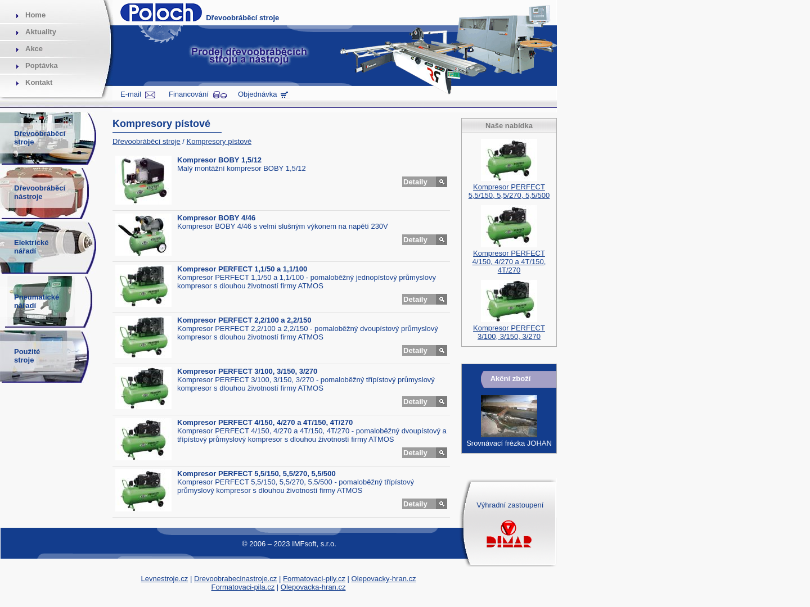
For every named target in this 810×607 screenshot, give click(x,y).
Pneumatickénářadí (36, 301)
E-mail (130, 94)
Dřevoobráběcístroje (39, 137)
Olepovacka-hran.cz (313, 587)
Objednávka (257, 94)
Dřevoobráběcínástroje (39, 192)
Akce (34, 48)
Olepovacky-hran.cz (384, 578)
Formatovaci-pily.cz (314, 578)
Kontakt (38, 82)
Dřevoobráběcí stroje (146, 141)
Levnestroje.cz (164, 578)
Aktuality (40, 32)
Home (35, 15)
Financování (189, 94)
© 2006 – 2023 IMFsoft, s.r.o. (289, 544)
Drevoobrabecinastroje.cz (235, 578)
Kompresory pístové (219, 141)
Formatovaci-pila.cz (243, 587)
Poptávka (41, 65)
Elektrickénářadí (31, 246)
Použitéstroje (27, 355)
